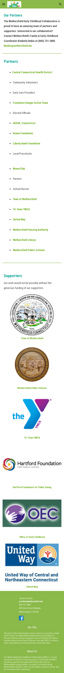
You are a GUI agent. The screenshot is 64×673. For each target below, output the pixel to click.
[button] (3, 4)
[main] (32, 29)
